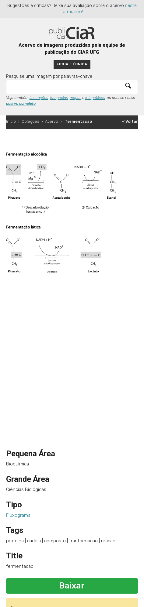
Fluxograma (18, 515)
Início (11, 121)
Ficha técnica (72, 64)
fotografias (59, 98)
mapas (75, 98)
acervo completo (21, 103)
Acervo (51, 121)
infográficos (95, 98)
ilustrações (39, 98)
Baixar (72, 586)
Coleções (30, 121)
